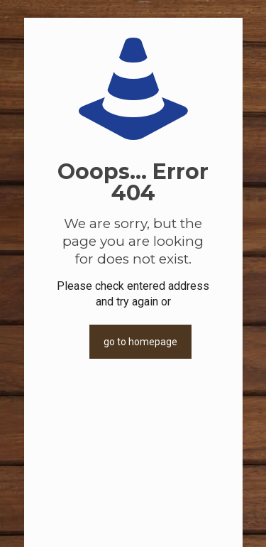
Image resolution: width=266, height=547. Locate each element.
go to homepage (140, 341)
